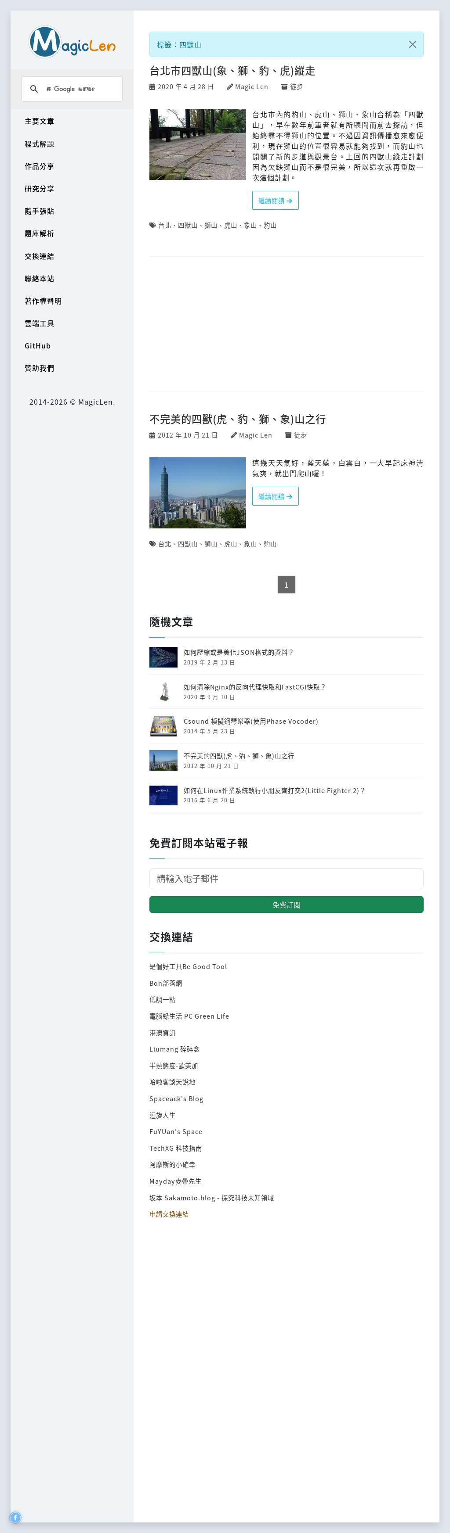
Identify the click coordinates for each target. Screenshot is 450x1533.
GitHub (38, 345)
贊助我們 (39, 368)
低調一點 (162, 999)
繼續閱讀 (275, 200)
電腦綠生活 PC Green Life (189, 1015)
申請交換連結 (169, 1213)
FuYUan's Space (176, 1131)
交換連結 (39, 256)
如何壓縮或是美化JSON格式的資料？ (239, 652)
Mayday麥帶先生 (175, 1180)
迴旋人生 (162, 1115)
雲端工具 (39, 323)
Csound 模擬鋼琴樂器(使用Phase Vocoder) (251, 720)
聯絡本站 (39, 278)
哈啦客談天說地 (172, 1081)
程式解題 (39, 143)
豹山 (270, 225)
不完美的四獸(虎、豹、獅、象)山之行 (237, 418)
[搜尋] (71, 89)
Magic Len (252, 86)
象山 (250, 225)
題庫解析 (39, 233)
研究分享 (39, 188)
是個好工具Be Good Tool (188, 966)
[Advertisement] (286, 324)
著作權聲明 (43, 300)
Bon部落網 (165, 982)
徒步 (296, 86)
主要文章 (39, 120)
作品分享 (39, 166)
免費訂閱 (286, 904)
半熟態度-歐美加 (173, 1065)
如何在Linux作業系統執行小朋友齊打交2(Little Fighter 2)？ (275, 790)
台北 (164, 225)
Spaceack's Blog (176, 1098)
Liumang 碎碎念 (174, 1048)
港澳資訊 (162, 1032)
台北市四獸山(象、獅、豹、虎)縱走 (232, 70)
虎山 (230, 225)
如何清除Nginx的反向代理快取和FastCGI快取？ (255, 686)
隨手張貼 (39, 210)
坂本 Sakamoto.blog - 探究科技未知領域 (211, 1197)
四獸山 (188, 225)
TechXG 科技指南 (175, 1147)
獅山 (211, 225)
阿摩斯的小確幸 (172, 1164)
